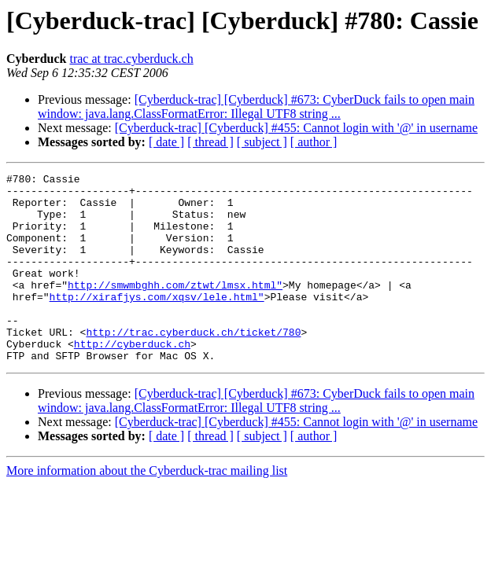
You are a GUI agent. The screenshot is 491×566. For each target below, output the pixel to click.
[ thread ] (210, 142)
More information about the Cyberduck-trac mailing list (146, 508)
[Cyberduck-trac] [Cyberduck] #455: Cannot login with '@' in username (296, 127)
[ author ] (314, 142)
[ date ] (166, 142)
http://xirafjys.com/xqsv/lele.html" (157, 322)
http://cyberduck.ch (132, 379)
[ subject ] (262, 142)
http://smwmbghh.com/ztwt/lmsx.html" (175, 308)
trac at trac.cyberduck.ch (131, 58)
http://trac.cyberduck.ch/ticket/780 (193, 365)
